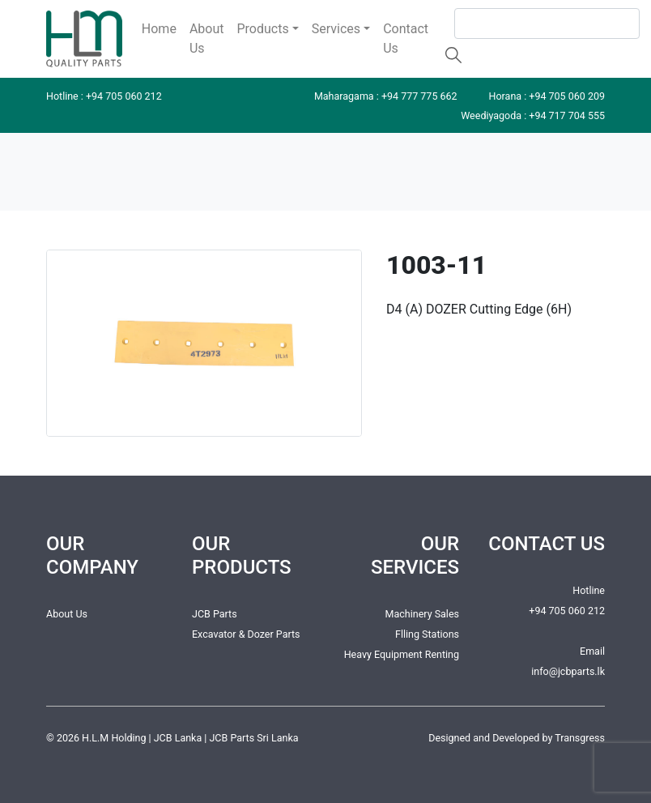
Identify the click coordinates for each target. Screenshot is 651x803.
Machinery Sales (422, 614)
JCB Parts (214, 614)
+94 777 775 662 (419, 96)
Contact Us (405, 38)
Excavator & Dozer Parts (246, 634)
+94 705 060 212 (124, 96)
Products (263, 28)
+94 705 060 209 (567, 96)
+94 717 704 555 (567, 115)
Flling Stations (427, 634)
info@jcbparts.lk (568, 671)
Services (336, 28)
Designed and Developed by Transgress (516, 738)
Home (159, 28)
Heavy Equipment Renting (401, 654)
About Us (206, 38)
